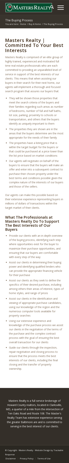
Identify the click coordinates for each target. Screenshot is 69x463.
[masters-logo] (28, 7)
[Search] (50, 7)
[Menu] (59, 7)
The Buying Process (19, 20)
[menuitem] (50, 7)
